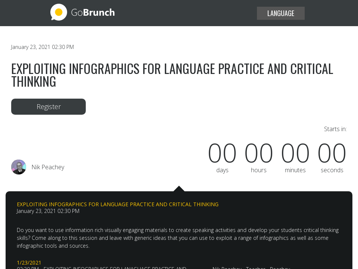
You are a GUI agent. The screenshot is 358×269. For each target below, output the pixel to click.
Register (49, 106)
